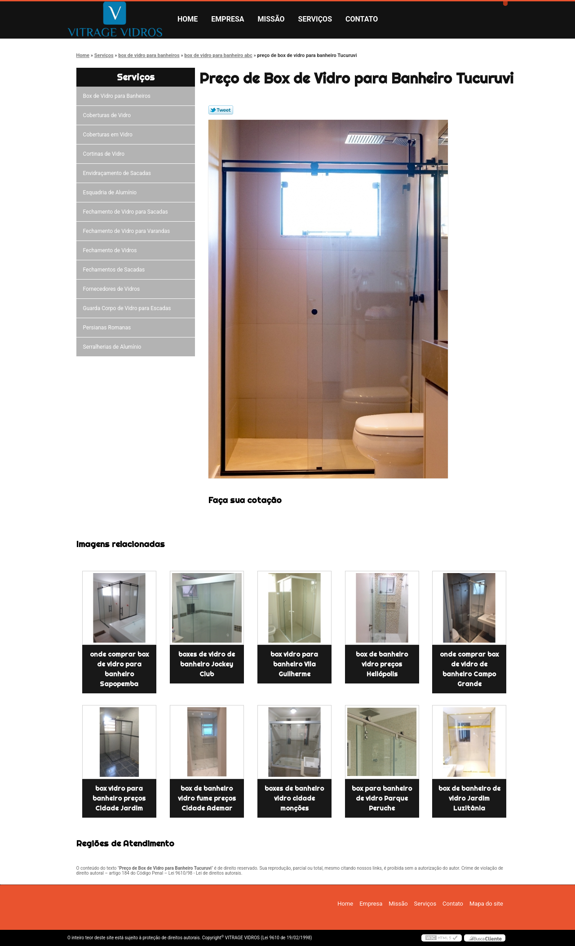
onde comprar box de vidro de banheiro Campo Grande (469, 669)
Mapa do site (486, 903)
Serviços (315, 19)
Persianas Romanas (108, 327)
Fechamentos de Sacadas (115, 270)
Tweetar (220, 109)
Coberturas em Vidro (109, 134)
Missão (271, 19)
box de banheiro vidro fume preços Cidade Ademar (207, 798)
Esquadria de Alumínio (111, 192)
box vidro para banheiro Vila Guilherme (294, 664)
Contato (361, 19)
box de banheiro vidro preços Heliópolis (382, 664)
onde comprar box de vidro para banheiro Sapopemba (119, 669)
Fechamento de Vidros (111, 250)
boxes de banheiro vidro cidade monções (294, 798)
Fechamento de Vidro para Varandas (128, 231)
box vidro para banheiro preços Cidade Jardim (119, 798)
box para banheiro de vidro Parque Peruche (382, 798)
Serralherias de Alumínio (113, 347)
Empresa (227, 19)
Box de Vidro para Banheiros (118, 96)
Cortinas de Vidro (105, 154)
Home (187, 19)
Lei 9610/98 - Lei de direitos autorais (204, 873)
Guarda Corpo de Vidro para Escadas (128, 308)
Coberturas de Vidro (108, 115)
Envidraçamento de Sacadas (118, 173)
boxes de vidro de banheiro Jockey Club (206, 664)
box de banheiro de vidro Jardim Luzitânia (469, 798)
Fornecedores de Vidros (113, 289)
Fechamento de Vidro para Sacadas (127, 212)
